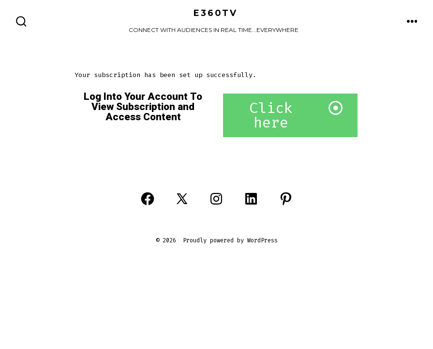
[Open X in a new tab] (182, 198)
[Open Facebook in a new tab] (147, 198)
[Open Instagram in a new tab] (216, 198)
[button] (290, 115)
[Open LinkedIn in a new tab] (251, 198)
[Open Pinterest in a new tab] (285, 198)
